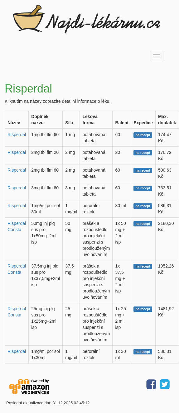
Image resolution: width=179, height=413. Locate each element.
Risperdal (16, 134)
